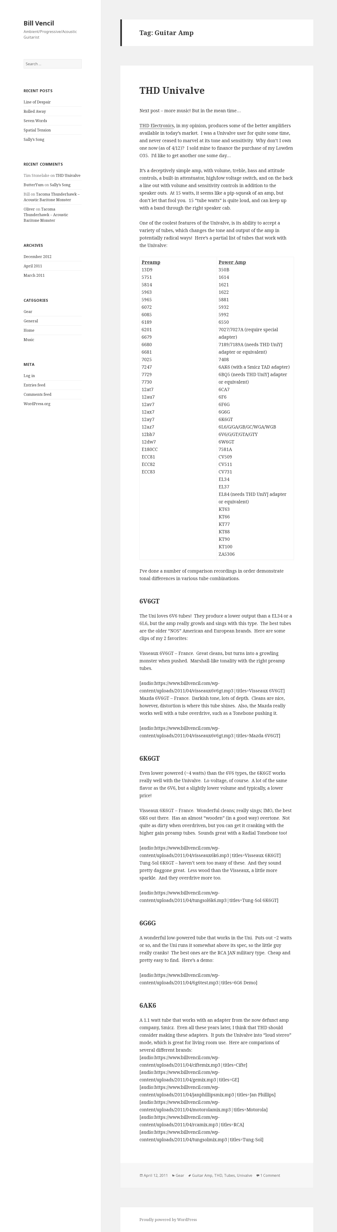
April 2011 (33, 266)
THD (218, 1175)
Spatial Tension (37, 130)
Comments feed (37, 394)
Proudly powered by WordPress (168, 1219)
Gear (28, 311)
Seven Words (35, 120)
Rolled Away (35, 111)
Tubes (229, 1175)
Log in (29, 375)
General (31, 320)
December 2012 (37, 256)
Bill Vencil (39, 23)
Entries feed (34, 385)
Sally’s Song (34, 139)
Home (29, 330)
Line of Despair (37, 102)
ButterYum (34, 184)
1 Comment (270, 1175)
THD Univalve (68, 175)
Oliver (29, 209)
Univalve (244, 1175)
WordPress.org (37, 403)
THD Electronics (156, 126)
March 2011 (34, 275)
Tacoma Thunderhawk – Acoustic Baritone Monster (46, 215)
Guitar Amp (202, 1175)
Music (29, 339)
